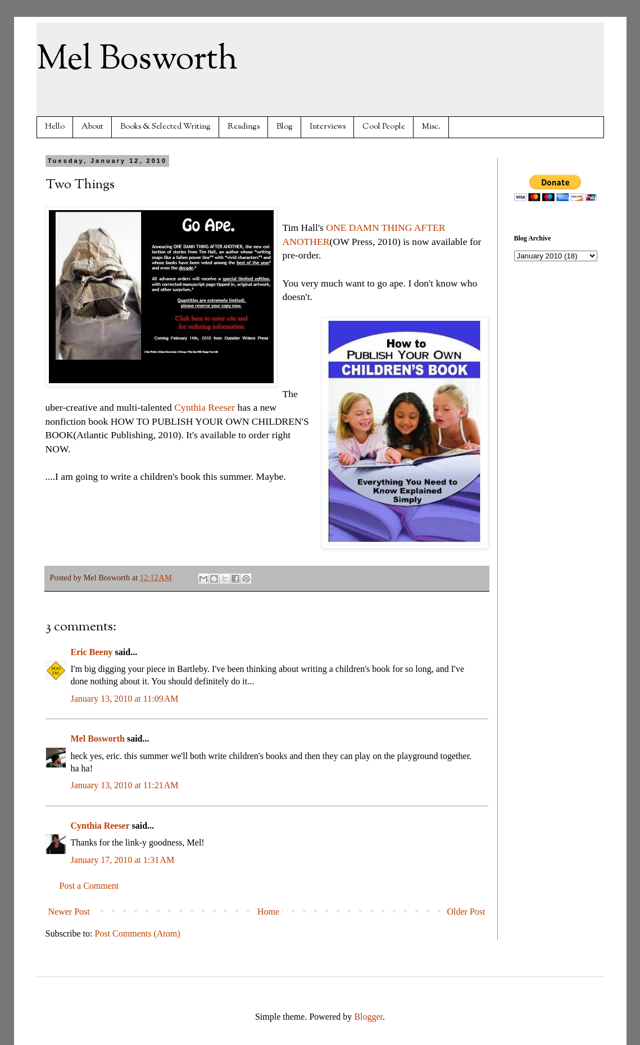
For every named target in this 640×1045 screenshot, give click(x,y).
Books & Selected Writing (165, 126)
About (92, 126)
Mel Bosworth (137, 59)
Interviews (328, 126)
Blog (284, 126)
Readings (244, 126)
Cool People (383, 126)
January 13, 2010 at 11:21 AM (125, 785)
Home (268, 911)
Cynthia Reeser (204, 407)
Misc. (431, 126)
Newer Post (69, 911)
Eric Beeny (92, 652)
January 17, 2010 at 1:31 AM (123, 860)
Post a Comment (89, 885)
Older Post (466, 911)
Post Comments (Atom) (137, 933)
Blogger (368, 1016)
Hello (55, 126)
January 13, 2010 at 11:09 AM (125, 698)
